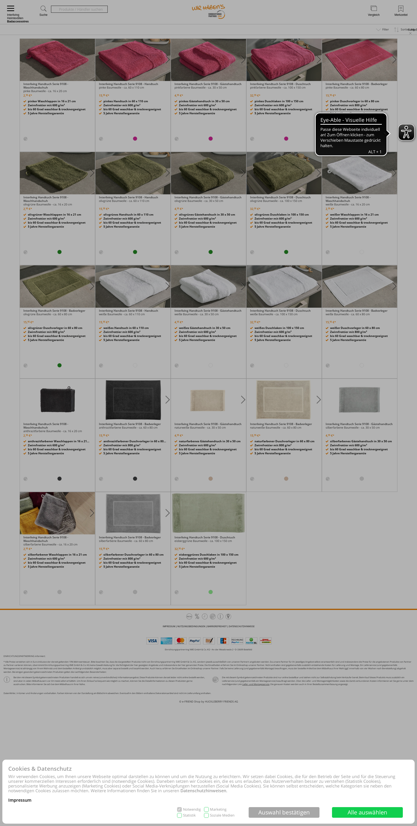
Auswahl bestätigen (284, 812)
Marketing (218, 809)
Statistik (189, 815)
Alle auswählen (367, 812)
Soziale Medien (222, 815)
